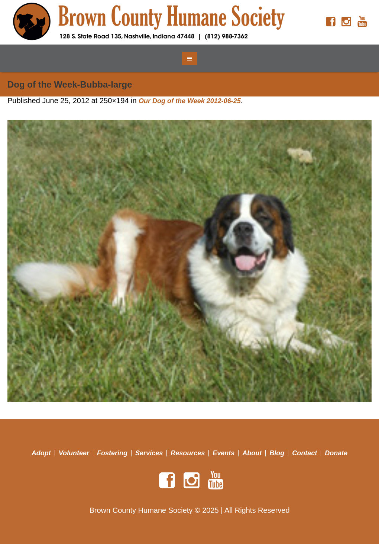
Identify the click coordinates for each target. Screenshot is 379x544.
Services (149, 453)
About (252, 453)
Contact (304, 453)
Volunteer (74, 453)
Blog (276, 453)
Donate (336, 453)
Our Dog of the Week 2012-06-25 (190, 101)
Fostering (112, 453)
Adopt (41, 453)
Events (223, 453)
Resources (188, 453)
